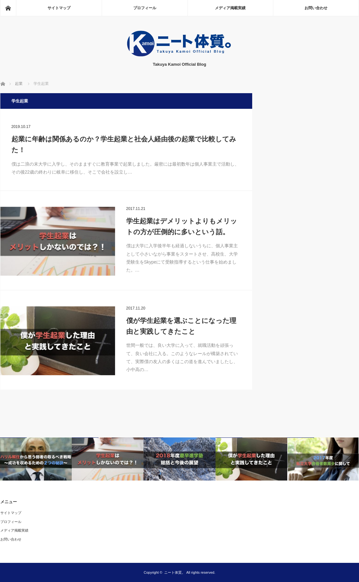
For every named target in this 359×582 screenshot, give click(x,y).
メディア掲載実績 (230, 8)
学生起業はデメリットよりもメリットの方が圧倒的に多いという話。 (181, 226)
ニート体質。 (174, 572)
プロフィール (144, 8)
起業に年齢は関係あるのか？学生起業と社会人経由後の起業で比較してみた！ (123, 144)
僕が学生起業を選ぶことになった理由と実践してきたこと (181, 326)
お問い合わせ (315, 8)
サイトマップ (59, 8)
